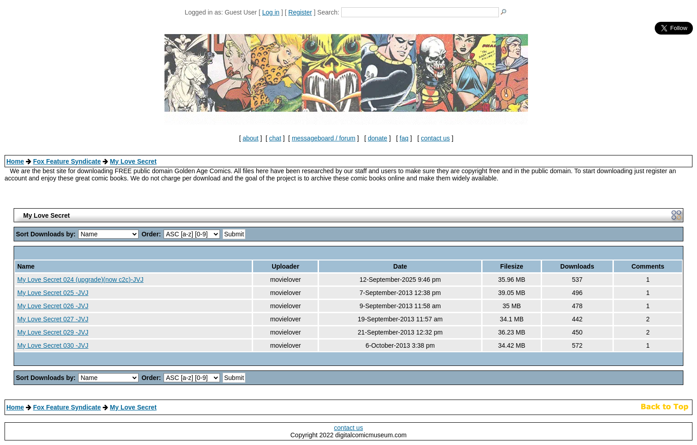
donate (377, 138)
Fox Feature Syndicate (67, 161)
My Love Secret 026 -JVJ (52, 306)
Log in (270, 12)
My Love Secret (133, 161)
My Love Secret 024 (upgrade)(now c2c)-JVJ (80, 279)
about (251, 138)
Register (300, 12)
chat (275, 138)
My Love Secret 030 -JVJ (52, 345)
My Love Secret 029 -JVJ (52, 332)
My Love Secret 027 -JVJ (52, 319)
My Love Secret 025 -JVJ (52, 292)
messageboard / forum (323, 138)
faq (404, 138)
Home (15, 161)
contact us (435, 138)
